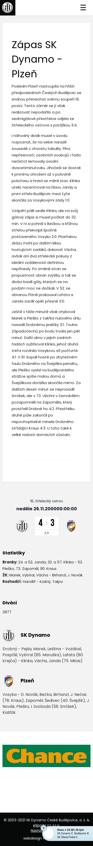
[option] (46, 756)
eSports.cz (42, 825)
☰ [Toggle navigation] (83, 7)
